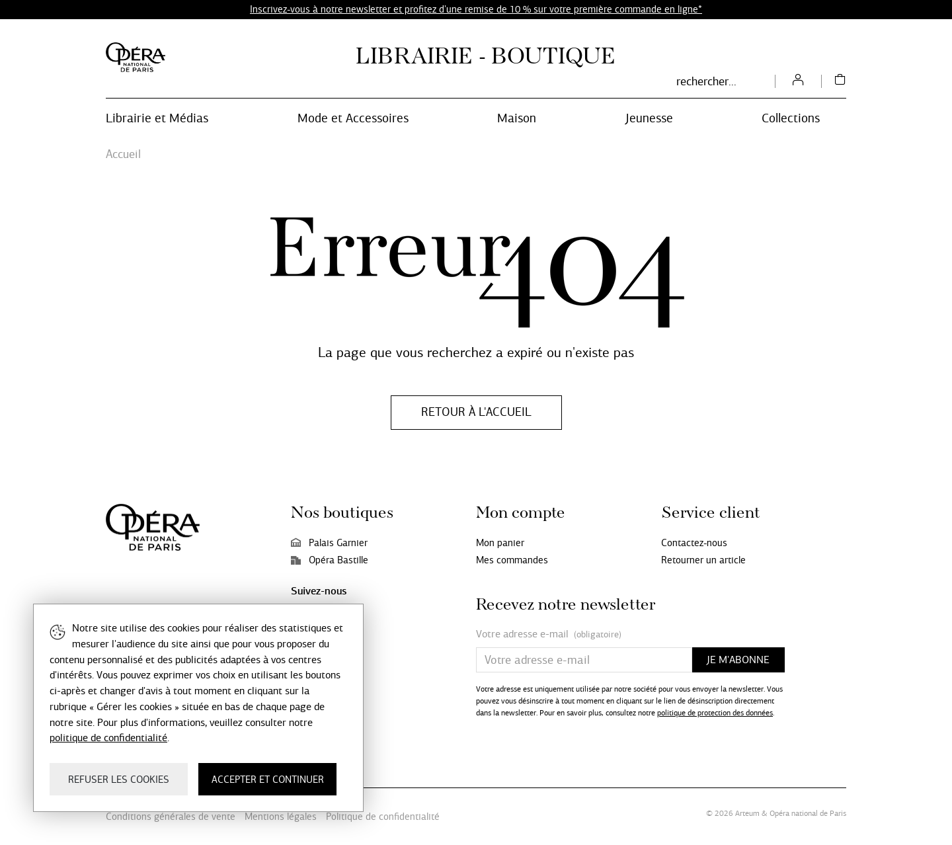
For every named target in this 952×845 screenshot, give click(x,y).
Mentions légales (281, 817)
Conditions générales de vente (170, 817)
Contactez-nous (694, 543)
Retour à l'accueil (476, 412)
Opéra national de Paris (808, 813)
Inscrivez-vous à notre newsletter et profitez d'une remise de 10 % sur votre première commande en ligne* (476, 9)
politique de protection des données (715, 712)
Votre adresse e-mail (548, 634)
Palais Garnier (329, 543)
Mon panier (500, 543)
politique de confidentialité (108, 737)
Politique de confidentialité (383, 817)
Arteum (747, 813)
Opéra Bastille (329, 560)
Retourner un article (703, 560)
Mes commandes (512, 560)
